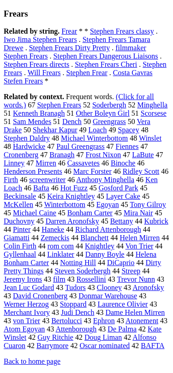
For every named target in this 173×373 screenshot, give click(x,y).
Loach (98, 130)
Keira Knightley (71, 196)
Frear (69, 31)
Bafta (41, 188)
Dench (72, 121)
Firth (11, 180)
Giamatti (17, 238)
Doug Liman (103, 337)
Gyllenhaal (20, 254)
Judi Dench (77, 312)
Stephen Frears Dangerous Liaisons (106, 56)
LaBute (143, 155)
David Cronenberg (40, 296)
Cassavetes (83, 163)
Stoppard (73, 304)
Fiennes (127, 146)
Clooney (109, 287)
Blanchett (94, 238)
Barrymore (52, 345)
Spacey (128, 130)
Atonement (141, 321)
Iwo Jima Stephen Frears (40, 39)
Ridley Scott (141, 171)
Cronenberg (21, 155)
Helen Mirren (140, 238)
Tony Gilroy (148, 204)
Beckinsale (20, 196)
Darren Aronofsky (72, 221)
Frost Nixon (103, 155)
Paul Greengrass (80, 146)
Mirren (46, 163)
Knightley (99, 246)
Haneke (53, 229)
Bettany (121, 221)
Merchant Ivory (27, 312)
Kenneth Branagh (39, 113)
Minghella (152, 105)
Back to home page (32, 361)
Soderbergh (109, 105)
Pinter (21, 229)
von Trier (26, 321)
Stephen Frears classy (122, 31)
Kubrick (156, 221)
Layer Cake (123, 196)
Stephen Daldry (27, 138)
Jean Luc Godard (29, 287)
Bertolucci (66, 321)
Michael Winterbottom (94, 138)
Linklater (60, 254)
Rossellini (91, 279)
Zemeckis (55, 238)
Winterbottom (64, 204)
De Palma (122, 329)
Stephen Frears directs (36, 64)
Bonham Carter (90, 213)
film (59, 279)
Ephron (104, 321)
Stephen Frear (86, 73)
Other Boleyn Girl (102, 113)
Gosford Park (118, 188)
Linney (14, 163)
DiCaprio (121, 262)
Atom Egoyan (24, 329)
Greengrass (109, 121)
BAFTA (152, 345)
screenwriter (47, 180)
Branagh (61, 155)
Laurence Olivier (123, 304)
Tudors (75, 287)
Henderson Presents (33, 171)
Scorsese (154, 113)
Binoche (123, 163)
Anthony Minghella (105, 180)
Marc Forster (92, 171)
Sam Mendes (32, 121)
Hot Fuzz (74, 188)
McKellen (18, 204)
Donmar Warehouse (107, 296)
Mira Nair (138, 213)
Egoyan (107, 204)
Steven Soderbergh (82, 271)
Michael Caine (34, 213)
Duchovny (19, 221)
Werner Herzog (26, 304)
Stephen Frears (59, 105)
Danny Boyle (105, 254)
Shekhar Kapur (55, 130)
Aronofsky (148, 287)
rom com (61, 246)
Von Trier (139, 246)
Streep (130, 271)
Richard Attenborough (108, 229)
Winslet (150, 138)
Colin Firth (20, 246)
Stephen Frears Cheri (106, 64)
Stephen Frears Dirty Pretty (69, 48)
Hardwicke (29, 146)
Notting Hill (78, 262)
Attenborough (75, 329)
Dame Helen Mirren (135, 312)
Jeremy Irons (23, 279)
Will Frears (44, 73)
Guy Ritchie (55, 337)
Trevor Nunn (136, 279)
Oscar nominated (104, 345)
